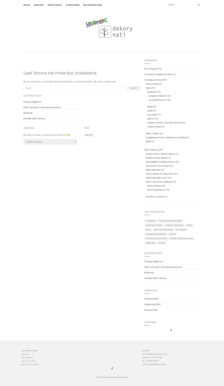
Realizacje (28, 113)
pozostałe (152, 114)
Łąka (148, 88)
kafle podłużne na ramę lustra (160, 173)
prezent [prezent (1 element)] (89, 135)
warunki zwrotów (28, 361)
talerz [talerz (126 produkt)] (161, 243)
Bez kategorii (150, 68)
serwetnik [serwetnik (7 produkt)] (151, 243)
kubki (149, 106)
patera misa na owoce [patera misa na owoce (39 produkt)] (156, 238)
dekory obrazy (154, 185)
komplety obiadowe (158, 96)
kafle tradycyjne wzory (156, 177)
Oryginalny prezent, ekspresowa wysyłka (165, 137)
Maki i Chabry (152, 133)
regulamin (25, 354)
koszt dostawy (27, 357)
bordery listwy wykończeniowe (161, 154)
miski (149, 110)
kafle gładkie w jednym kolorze (160, 162)
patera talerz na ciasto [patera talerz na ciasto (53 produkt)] (181, 238)
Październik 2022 (152, 304)
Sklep (26, 5)
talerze (150, 118)
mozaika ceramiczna (155, 196)
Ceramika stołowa (153, 80)
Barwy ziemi (151, 84)
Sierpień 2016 (150, 310)
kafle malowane (153, 169)
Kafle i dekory (151, 150)
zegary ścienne (154, 126)
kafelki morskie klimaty (157, 158)
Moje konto (55, 5)
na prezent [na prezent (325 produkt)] (181, 230)
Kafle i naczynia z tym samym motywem (42, 107)
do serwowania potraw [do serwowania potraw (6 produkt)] (170, 221)
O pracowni (73, 5)
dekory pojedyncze (156, 189)
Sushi (148, 141)
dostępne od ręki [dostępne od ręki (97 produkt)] (154, 225)
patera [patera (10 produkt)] (172, 234)
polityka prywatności (30, 364)
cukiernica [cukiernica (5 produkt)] (151, 221)
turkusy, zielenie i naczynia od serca (164, 122)
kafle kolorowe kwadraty (158, 165)
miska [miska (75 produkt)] (148, 230)
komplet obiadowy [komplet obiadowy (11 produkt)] (174, 225)
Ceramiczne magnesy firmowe (158, 74)
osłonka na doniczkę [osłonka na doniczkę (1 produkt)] (156, 234)
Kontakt (39, 5)
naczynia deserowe (158, 99)
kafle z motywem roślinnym (159, 181)
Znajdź (133, 88)
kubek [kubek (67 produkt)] (189, 225)
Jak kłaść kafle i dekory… (35, 118)
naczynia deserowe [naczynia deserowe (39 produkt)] (163, 230)
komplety (151, 92)
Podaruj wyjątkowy (32, 101)
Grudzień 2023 (151, 298)
